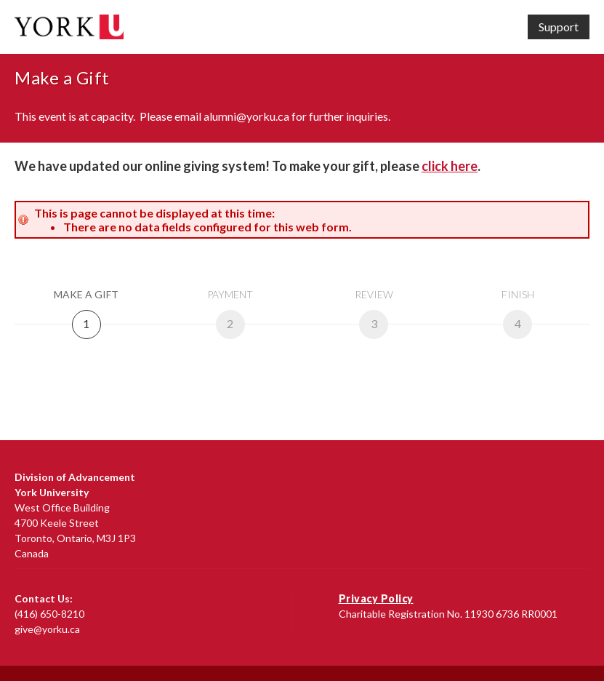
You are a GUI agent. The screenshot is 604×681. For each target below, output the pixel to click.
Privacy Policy (376, 598)
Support (559, 26)
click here (450, 166)
